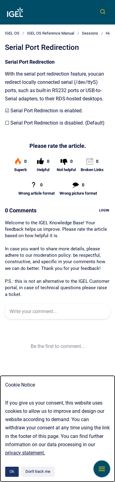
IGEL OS (12, 33)
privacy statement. (25, 453)
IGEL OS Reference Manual (50, 33)
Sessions (90, 33)
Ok (12, 471)
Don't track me (37, 471)
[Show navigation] (102, 469)
